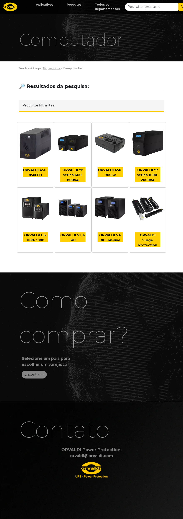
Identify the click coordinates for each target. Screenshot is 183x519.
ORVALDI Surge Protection (147, 240)
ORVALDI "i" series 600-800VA (72, 175)
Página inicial (52, 68)
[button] (44, 5)
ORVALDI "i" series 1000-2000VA (147, 175)
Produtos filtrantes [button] (38, 105)
